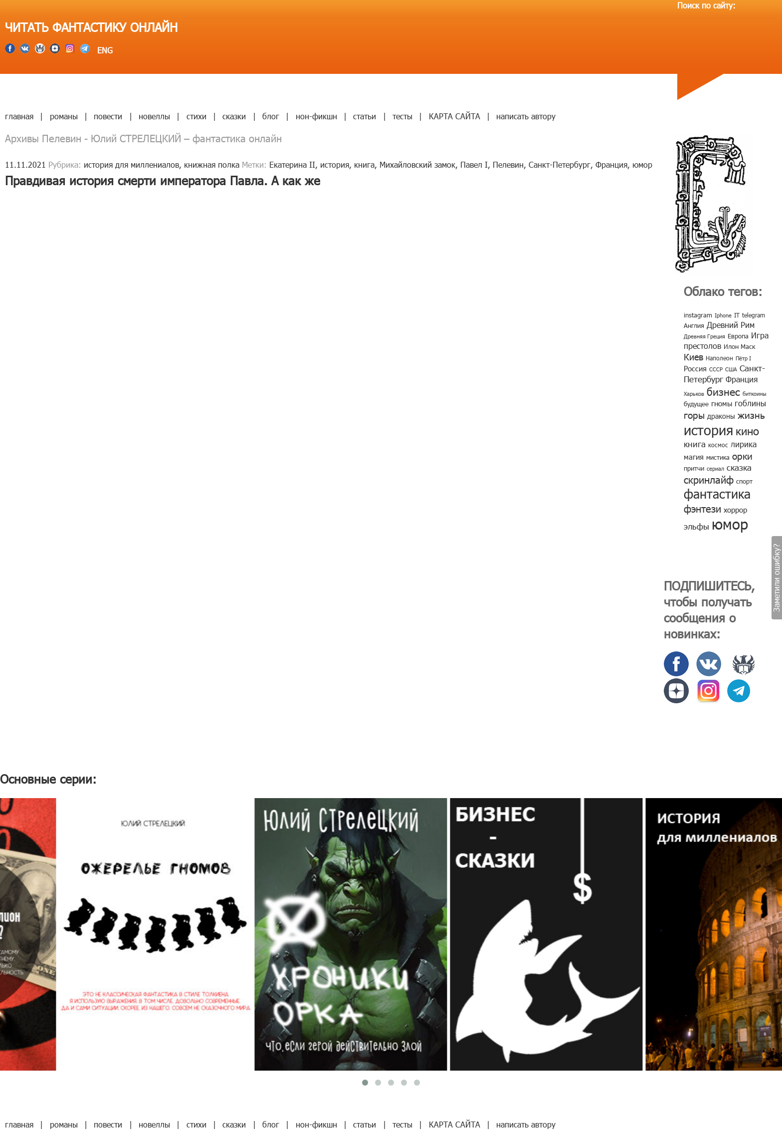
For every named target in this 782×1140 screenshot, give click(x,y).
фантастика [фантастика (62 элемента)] (717, 494)
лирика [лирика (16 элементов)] (744, 444)
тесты (402, 116)
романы (64, 116)
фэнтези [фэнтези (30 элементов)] (702, 508)
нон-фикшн (316, 116)
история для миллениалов (131, 164)
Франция (611, 164)
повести (108, 116)
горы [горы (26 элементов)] (694, 414)
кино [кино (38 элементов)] (747, 430)
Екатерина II (292, 164)
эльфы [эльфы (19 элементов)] (696, 526)
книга (364, 164)
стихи (196, 116)
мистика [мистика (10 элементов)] (718, 457)
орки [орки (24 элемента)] (742, 455)
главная (19, 116)
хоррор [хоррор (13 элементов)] (735, 510)
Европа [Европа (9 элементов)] (738, 336)
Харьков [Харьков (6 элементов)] (694, 393)
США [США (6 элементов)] (731, 369)
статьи (364, 116)
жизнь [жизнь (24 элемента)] (751, 414)
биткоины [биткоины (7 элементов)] (755, 393)
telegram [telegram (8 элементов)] (753, 315)
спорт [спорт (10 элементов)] (744, 481)
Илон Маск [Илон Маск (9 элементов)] (739, 346)
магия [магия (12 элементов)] (694, 457)
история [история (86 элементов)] (708, 429)
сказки (234, 116)
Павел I (474, 164)
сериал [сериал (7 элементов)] (715, 468)
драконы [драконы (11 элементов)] (721, 416)
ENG (104, 50)
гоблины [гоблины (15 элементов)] (750, 403)
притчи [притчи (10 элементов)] (694, 468)
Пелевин (508, 164)
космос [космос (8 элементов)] (718, 445)
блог (270, 116)
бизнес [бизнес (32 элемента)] (723, 391)
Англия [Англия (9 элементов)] (694, 325)
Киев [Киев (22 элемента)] (693, 356)
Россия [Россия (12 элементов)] (695, 368)
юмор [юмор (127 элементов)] (730, 524)
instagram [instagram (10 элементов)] (698, 315)
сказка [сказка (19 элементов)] (739, 467)
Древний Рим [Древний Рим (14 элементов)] (731, 324)
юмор (642, 164)
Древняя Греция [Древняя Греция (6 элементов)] (704, 336)
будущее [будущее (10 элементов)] (696, 404)
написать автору (526, 116)
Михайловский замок (417, 164)
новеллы (154, 116)
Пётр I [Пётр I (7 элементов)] (743, 358)
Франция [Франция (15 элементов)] (742, 379)
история (334, 164)
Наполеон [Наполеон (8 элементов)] (719, 358)
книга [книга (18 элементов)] (695, 443)
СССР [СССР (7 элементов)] (716, 369)
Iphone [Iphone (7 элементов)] (723, 315)
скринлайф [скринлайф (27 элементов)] (709, 479)
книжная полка (211, 164)
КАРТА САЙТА (454, 116)
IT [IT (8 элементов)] (737, 315)
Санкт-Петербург (559, 164)
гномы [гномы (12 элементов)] (721, 403)
